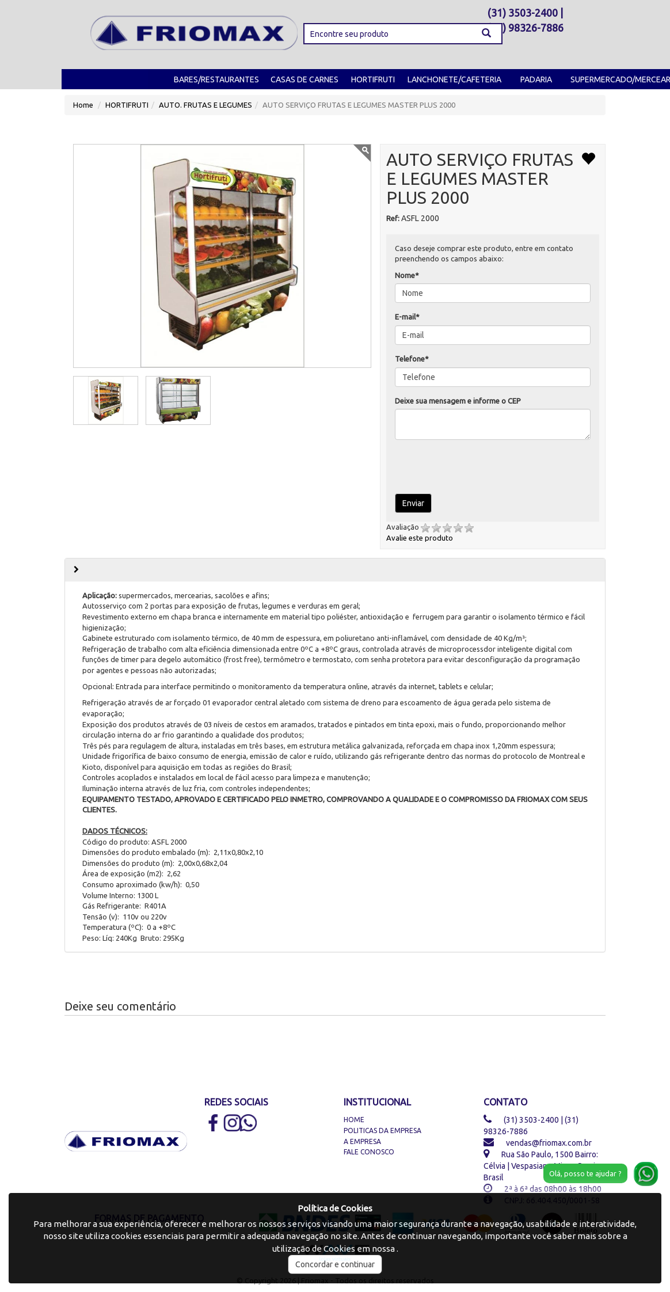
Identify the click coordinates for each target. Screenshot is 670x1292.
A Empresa (362, 1141)
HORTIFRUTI (373, 79)
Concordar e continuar (335, 1264)
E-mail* (407, 317)
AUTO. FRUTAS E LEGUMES (205, 105)
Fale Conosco (369, 1152)
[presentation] (470, 466)
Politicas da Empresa (382, 1130)
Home (83, 105)
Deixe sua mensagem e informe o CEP (458, 401)
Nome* (407, 275)
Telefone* (412, 359)
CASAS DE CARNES (304, 79)
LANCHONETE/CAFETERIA (454, 79)
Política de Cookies (335, 1208)
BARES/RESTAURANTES (216, 79)
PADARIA (536, 79)
